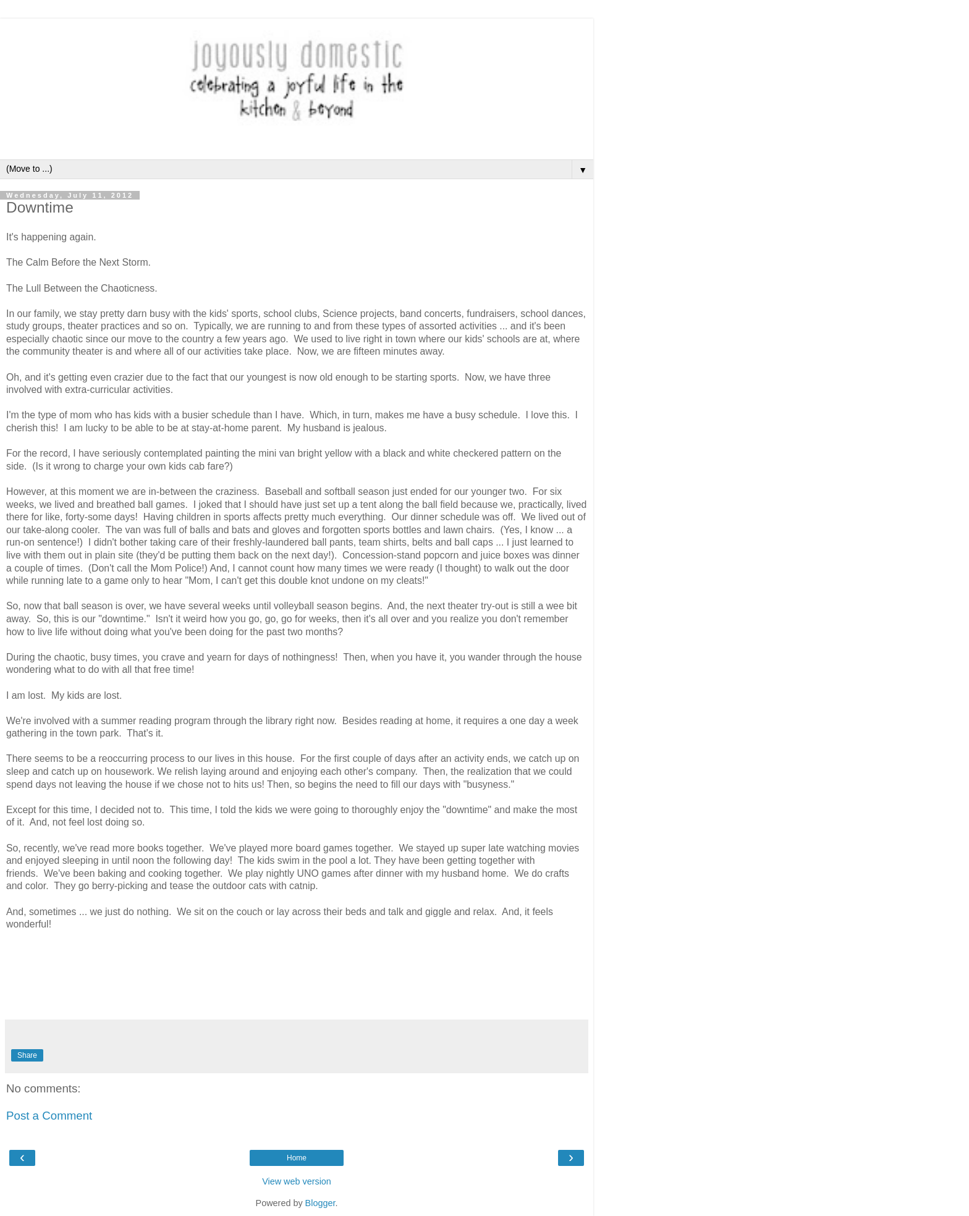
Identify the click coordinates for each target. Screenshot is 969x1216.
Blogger (320, 1203)
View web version (296, 1181)
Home (297, 1158)
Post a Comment (49, 1115)
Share (27, 1055)
